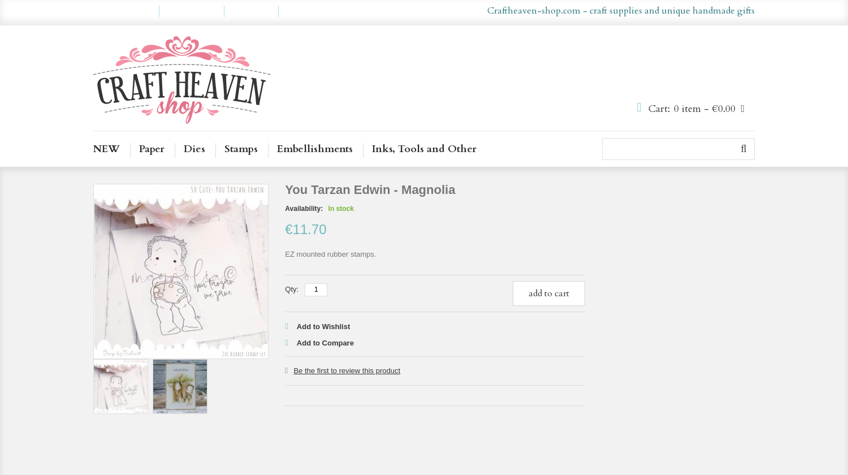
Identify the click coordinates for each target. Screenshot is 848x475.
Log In (299, 11)
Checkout (251, 11)
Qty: (291, 289)
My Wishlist (191, 11)
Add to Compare (325, 343)
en (408, 11)
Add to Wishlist (324, 326)
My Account (126, 11)
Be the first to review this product (346, 370)
